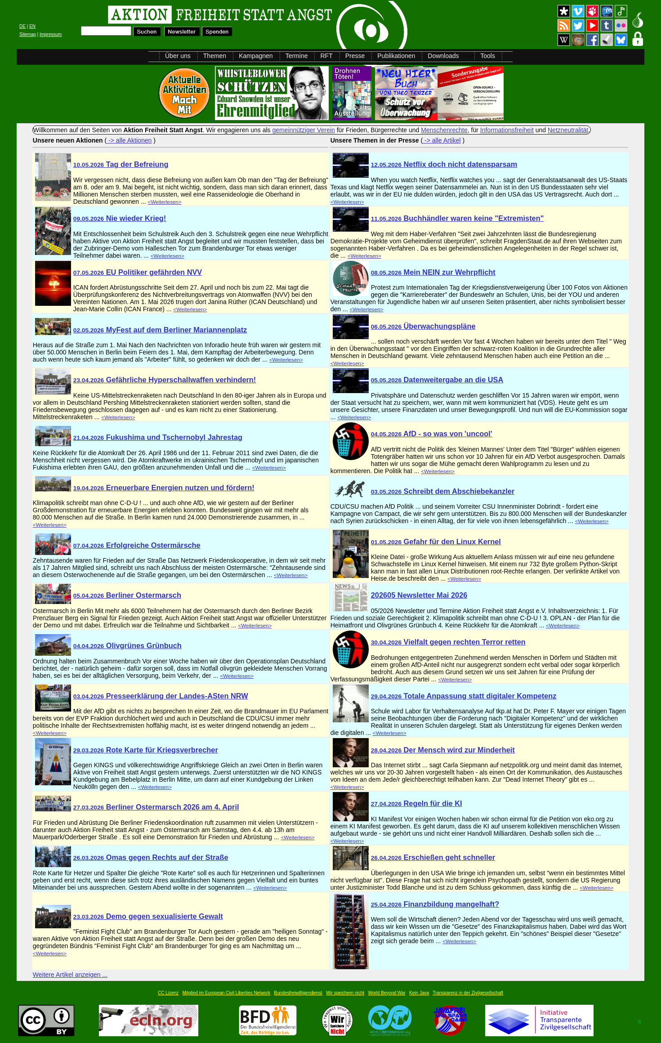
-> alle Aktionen (129, 140)
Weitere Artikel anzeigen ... (70, 974)
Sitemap (27, 34)
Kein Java (419, 992)
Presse (355, 55)
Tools (487, 55)
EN (32, 26)
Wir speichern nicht (345, 992)
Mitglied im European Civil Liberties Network (226, 992)
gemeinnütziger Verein (303, 130)
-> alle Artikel (441, 140)
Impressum (51, 34)
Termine (297, 55)
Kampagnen (256, 55)
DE (22, 26)
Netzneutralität (568, 130)
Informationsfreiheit (507, 130)
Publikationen (396, 55)
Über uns (178, 55)
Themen (214, 55)
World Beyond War (386, 992)
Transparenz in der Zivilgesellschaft (468, 992)
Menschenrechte (444, 130)
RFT (326, 55)
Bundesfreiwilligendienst (298, 992)
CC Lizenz (168, 992)
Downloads (443, 55)
